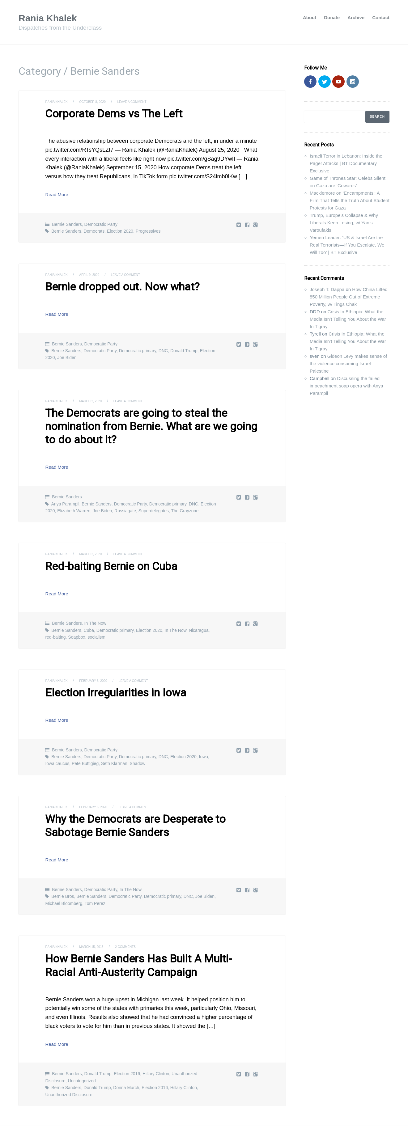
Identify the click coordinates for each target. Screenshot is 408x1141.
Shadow (138, 741)
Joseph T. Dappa (327, 289)
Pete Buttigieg (85, 741)
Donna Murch (126, 1059)
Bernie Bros (62, 871)
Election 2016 (127, 1045)
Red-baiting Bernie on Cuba (103, 546)
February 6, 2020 (100, 659)
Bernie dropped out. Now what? (112, 284)
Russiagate (125, 491)
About (309, 17)
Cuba (89, 609)
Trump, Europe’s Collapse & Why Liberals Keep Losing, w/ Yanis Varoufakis (344, 223)
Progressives (148, 229)
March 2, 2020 (97, 398)
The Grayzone (184, 491)
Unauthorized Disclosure (68, 1066)
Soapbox (76, 616)
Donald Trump (184, 347)
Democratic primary (137, 347)
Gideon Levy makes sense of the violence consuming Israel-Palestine (348, 363)
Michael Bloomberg (63, 878)
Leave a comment (144, 101)
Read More (59, 193)
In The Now (95, 602)
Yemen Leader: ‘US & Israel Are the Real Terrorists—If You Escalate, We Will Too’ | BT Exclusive (347, 245)
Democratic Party (100, 222)
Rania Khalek (52, 17)
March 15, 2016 (98, 921)
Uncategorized (82, 1052)
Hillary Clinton (155, 1045)
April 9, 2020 (95, 273)
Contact (380, 17)
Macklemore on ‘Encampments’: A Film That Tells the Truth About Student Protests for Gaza (349, 200)
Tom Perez (95, 878)
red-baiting (55, 616)
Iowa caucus (57, 741)
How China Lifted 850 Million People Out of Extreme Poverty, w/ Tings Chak (349, 297)
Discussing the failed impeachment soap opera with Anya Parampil (346, 386)
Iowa (203, 734)
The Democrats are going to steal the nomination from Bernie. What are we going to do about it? (149, 415)
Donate (332, 17)
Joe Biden (66, 354)
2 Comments (136, 921)
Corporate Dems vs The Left (105, 113)
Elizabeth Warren (73, 491)
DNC (163, 347)
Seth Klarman (114, 741)
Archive (355, 17)
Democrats (94, 229)
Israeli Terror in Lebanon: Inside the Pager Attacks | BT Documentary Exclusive (346, 163)
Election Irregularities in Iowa (106, 671)
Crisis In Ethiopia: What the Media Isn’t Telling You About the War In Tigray (348, 319)
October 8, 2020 (100, 101)
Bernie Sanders (67, 222)
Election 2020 (120, 229)
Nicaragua (199, 609)
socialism (96, 616)
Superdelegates (153, 491)
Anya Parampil (65, 484)
